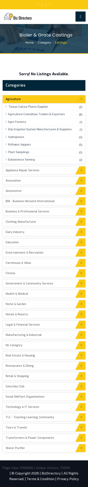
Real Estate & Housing (20, 355)
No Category (14, 345)
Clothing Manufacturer (21, 222)
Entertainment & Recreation (24, 253)
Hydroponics (15, 137)
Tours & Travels (16, 428)
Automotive (14, 191)
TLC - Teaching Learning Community (30, 417)
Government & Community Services (29, 283)
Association (13, 181)
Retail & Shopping (17, 376)
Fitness (10, 273)
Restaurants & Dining (20, 366)
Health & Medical (17, 294)
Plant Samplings (17, 152)
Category (44, 43)
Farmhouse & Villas (18, 263)
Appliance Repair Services (22, 170)
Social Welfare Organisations (25, 397)
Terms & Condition (40, 479)
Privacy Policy (68, 479)
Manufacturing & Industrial (24, 335)
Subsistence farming (20, 160)
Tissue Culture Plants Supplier (27, 107)
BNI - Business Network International (30, 201)
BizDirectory (51, 473)
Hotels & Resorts (17, 314)
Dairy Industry (15, 232)
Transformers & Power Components (30, 438)
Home (29, 43)
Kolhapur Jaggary (18, 144)
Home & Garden (16, 304)
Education (12, 242)
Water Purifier (15, 448)
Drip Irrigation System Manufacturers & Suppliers (39, 129)
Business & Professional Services (27, 211)
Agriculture (13, 99)
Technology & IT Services (22, 407)
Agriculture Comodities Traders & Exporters (35, 114)
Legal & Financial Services (23, 325)
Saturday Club (15, 386)
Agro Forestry (16, 122)
